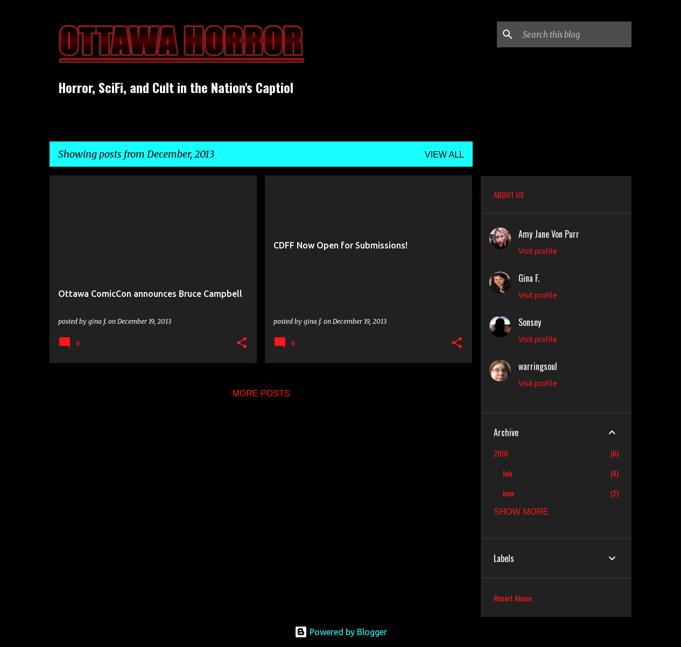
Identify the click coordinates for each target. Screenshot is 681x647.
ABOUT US (509, 194)
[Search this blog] (574, 34)
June (508, 493)
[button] (241, 343)
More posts (261, 393)
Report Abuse (513, 597)
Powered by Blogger (340, 632)
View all (444, 154)
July (507, 473)
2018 (501, 453)
